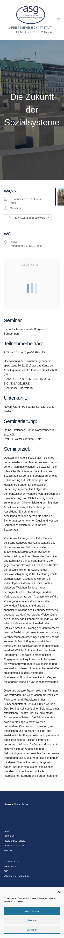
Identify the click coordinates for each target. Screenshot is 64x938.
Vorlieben (32, 929)
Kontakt (8, 850)
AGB (6, 871)
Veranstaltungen (14, 846)
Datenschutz (11, 861)
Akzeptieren (32, 911)
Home (7, 831)
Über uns (9, 836)
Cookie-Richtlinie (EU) (16, 876)
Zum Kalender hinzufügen (27, 217)
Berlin (13, 242)
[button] (58, 891)
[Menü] (58, 19)
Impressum (10, 866)
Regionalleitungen (15, 841)
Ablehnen (32, 920)
